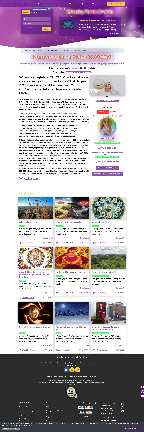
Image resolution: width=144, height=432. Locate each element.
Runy (48, 403)
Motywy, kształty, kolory (102, 222)
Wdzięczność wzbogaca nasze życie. (70, 272)
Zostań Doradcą (115, 4)
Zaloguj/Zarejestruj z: (41, 9)
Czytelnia (85, 4)
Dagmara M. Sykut (65, 243)
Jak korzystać (74, 4)
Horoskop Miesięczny (26, 411)
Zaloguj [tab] (25, 12)
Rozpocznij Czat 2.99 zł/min (107, 168)
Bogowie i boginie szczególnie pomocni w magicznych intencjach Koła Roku (34, 274)
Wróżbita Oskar (100, 243)
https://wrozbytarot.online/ (66, 156)
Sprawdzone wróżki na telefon (88, 376)
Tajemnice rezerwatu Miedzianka (106, 272)
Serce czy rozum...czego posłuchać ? (70, 222)
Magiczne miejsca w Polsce (100, 276)
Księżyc (22, 333)
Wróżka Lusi (73, 68)
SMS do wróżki (51, 407)
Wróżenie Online (24, 403)
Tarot (75, 376)
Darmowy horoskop (98, 4)
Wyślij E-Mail (99, 174)
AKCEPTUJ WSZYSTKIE (132, 429)
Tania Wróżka (23, 419)
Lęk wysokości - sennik (29, 222)
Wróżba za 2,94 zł (114, 174)
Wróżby (70, 376)
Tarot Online (50, 376)
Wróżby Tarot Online (26, 4)
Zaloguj (46, 29)
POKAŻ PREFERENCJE (11, 429)
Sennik (22, 226)
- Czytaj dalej (114, 33)
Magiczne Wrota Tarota (27, 415)
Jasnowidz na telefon (26, 421)
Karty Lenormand (61, 376)
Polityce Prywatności (25, 425)
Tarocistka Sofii (28, 243)
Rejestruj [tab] (34, 12)
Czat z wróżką (23, 407)
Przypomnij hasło (32, 27)
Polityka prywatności (53, 421)
